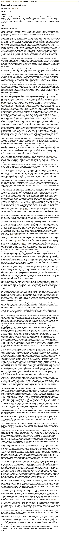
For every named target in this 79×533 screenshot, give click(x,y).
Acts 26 (35, 339)
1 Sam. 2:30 (53, 499)
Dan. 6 (33, 109)
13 (19, 234)
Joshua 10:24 (22, 243)
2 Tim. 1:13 (32, 112)
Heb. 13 (52, 156)
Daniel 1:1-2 (4, 45)
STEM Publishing (6, 1)
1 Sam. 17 (29, 105)
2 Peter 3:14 (47, 115)
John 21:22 (14, 8)
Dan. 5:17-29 (17, 240)
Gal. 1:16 (40, 337)
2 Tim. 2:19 (28, 175)
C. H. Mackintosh (17, 1)
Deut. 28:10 (14, 234)
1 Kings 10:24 (30, 244)
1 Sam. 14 (4, 103)
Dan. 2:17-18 (24, 210)
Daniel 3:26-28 (34, 463)
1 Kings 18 (9, 108)
